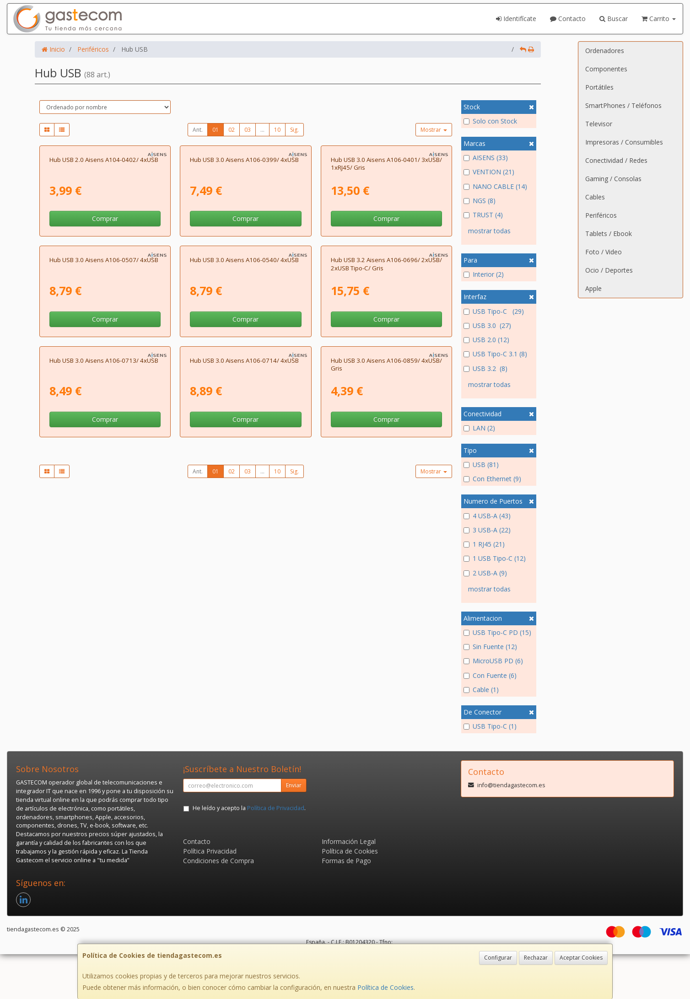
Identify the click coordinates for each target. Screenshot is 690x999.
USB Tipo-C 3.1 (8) (495, 353)
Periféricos (601, 215)
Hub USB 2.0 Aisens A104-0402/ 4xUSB (103, 262)
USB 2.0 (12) (486, 339)
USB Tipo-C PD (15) (497, 632)
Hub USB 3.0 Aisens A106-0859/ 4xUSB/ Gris (386, 671)
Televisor (598, 123)
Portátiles (599, 87)
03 (247, 130)
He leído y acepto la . (249, 853)
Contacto (568, 18)
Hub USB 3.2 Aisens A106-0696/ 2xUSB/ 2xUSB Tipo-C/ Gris (386, 468)
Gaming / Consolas (613, 178)
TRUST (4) (483, 214)
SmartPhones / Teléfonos (623, 105)
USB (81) (481, 464)
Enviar (294, 830)
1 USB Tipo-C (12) (495, 558)
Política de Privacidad (275, 853)
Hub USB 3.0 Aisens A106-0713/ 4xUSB (103, 667)
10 (277, 130)
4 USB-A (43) (487, 515)
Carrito (658, 18)
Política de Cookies (385, 987)
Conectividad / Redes (616, 160)
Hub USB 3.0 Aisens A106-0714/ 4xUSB (244, 667)
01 (215, 130)
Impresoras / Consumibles (624, 142)
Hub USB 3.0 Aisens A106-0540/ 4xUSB (244, 464)
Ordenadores (604, 50)
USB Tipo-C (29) (494, 311)
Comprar (105, 321)
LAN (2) (479, 428)
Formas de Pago (346, 905)
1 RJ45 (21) (484, 544)
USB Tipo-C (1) (490, 726)
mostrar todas (489, 230)
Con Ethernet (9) (492, 478)
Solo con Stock (490, 121)
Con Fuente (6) (490, 675)
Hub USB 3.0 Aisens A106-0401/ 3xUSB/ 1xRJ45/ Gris (386, 266)
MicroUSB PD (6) (493, 660)
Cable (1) (481, 689)
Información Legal (349, 886)
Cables (595, 197)
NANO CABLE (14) (495, 186)
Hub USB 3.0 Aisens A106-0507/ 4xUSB (103, 464)
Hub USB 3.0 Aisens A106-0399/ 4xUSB (244, 262)
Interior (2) (484, 274)
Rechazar (536, 957)
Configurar (498, 957)
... (262, 130)
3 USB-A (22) (487, 530)
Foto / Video (603, 251)
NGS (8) (480, 200)
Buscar (613, 18)
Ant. (198, 130)
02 (231, 130)
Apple (593, 288)
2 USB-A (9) (485, 573)
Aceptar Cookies (581, 957)
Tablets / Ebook (608, 233)
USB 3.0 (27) (487, 325)
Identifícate (516, 18)
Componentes (606, 68)
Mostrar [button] (433, 130)
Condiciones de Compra (218, 905)
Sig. (294, 130)
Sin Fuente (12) (490, 646)
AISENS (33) (486, 157)
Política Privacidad (210, 896)
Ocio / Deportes (609, 270)
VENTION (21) (489, 171)
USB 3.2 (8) (485, 368)
